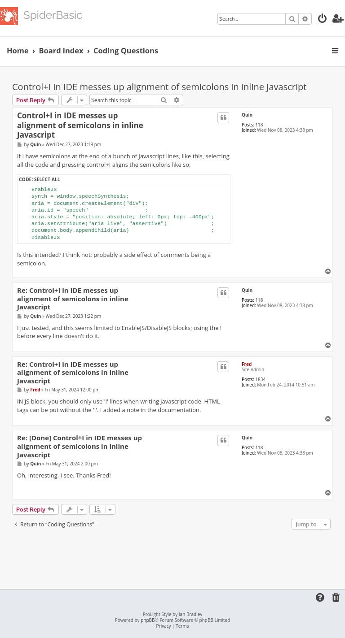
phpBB (148, 620)
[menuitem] (322, 19)
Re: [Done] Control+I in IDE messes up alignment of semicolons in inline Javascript (79, 446)
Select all (47, 179)
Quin (247, 114)
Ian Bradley (190, 614)
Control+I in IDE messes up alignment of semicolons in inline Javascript (159, 87)
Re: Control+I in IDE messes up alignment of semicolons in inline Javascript (72, 298)
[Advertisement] (175, 556)
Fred (247, 364)
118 (259, 124)
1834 (260, 379)
